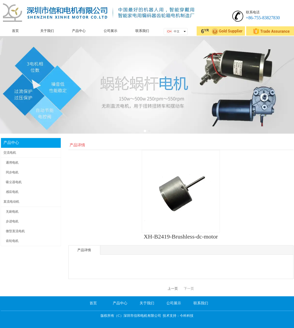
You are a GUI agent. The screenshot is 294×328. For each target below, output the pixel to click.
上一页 (173, 288)
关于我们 (147, 303)
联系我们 (200, 303)
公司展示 (173, 303)
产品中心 (120, 303)
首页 (93, 303)
